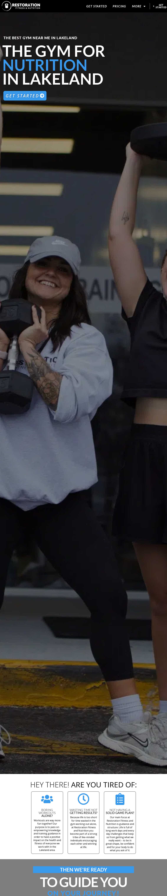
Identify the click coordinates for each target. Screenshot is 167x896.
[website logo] (21, 6)
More (139, 6)
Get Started (96, 6)
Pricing (119, 6)
